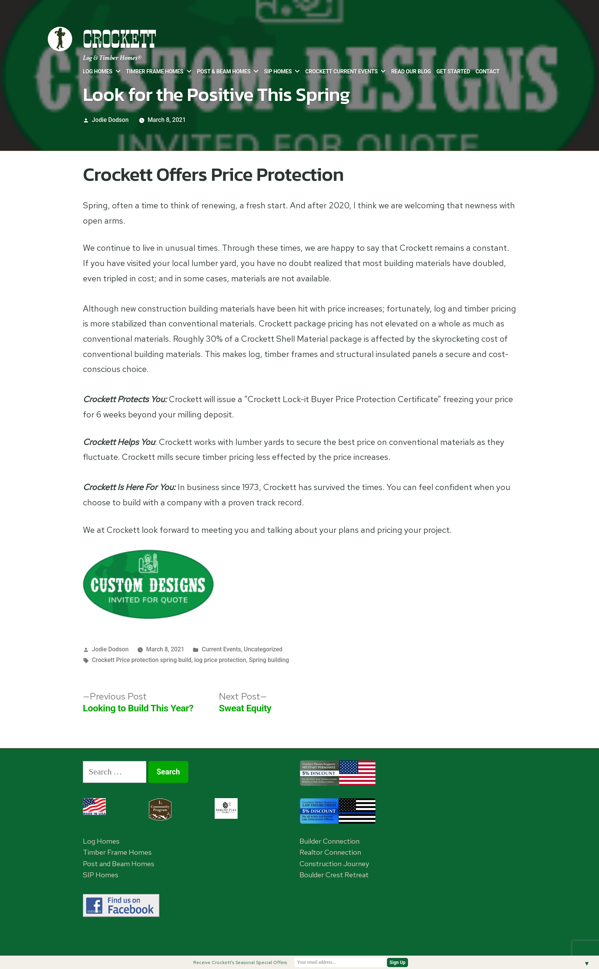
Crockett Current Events (341, 71)
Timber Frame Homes (154, 71)
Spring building (269, 660)
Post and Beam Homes (118, 863)
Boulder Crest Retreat (334, 875)
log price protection (220, 660)
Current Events (221, 649)
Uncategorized (263, 649)
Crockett (119, 39)
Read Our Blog (411, 71)
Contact (488, 71)
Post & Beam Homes (223, 71)
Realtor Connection (330, 852)
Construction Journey (334, 863)
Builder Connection (329, 841)
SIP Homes (278, 71)
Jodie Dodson (110, 119)
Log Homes (97, 71)
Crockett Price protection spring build (141, 660)
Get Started (453, 71)
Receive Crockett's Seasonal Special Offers (240, 962)
